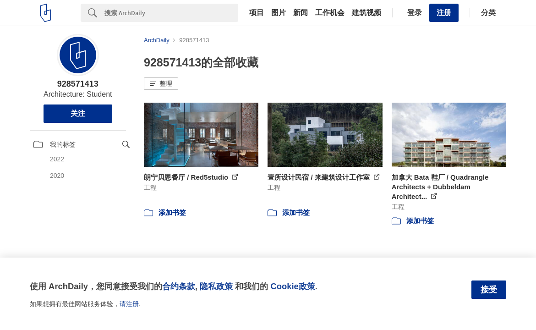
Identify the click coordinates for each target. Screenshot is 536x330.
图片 (278, 12)
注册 (444, 12)
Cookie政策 (292, 286)
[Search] (171, 13)
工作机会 (330, 12)
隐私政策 (216, 286)
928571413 (77, 83)
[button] (161, 83)
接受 (489, 289)
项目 (256, 12)
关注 (78, 113)
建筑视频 (366, 12)
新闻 (300, 12)
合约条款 (178, 286)
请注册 (129, 304)
